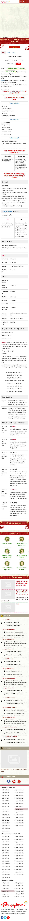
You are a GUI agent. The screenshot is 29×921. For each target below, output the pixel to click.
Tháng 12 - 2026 (20, 896)
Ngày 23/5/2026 (19, 853)
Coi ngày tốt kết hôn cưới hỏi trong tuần (15, 729)
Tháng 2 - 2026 (5, 885)
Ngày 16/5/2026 (6, 877)
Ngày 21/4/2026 (19, 801)
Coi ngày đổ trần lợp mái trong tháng (15, 635)
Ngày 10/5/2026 (6, 861)
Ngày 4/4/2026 (5, 798)
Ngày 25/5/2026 (19, 858)
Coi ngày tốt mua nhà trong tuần (13, 651)
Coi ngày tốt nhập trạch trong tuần (14, 680)
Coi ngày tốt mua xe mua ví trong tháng (15, 713)
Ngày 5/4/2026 (5, 801)
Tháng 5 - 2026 (5, 894)
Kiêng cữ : (4, 351)
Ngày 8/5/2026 (5, 855)
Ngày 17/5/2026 (19, 836)
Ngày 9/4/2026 (5, 812)
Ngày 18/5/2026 (19, 839)
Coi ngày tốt (5, 37)
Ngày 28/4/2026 (19, 820)
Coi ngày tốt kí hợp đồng (8, 717)
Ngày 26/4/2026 (19, 814)
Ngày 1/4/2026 (5, 790)
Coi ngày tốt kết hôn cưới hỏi (9, 727)
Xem (18, 63)
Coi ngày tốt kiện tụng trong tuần (14, 671)
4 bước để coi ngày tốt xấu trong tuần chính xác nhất (22, 583)
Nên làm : (4, 342)
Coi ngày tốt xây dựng (8, 639)
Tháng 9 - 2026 (19, 888)
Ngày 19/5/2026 (19, 842)
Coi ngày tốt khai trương (8, 697)
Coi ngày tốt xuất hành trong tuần (14, 690)
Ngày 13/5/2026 (6, 869)
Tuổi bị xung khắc (14, 138)
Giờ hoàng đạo (14, 119)
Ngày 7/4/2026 (5, 806)
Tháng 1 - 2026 (5, 883)
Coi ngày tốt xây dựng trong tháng (14, 645)
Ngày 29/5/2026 (19, 869)
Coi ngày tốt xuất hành (8, 688)
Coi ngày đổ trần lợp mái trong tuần (14, 632)
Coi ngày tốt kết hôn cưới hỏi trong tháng (16, 732)
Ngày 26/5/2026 (19, 861)
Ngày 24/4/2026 (19, 809)
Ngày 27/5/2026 (19, 863)
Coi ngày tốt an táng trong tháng (13, 664)
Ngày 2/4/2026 (5, 792)
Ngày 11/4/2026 (6, 817)
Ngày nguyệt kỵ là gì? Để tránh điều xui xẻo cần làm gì (22, 593)
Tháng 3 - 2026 (5, 888)
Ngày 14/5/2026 (6, 872)
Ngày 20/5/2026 (19, 844)
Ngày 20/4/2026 (19, 798)
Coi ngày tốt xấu (7, 211)
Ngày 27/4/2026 (19, 817)
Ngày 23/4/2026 (19, 806)
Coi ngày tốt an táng (14, 37)
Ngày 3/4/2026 (5, 795)
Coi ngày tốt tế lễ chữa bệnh (9, 736)
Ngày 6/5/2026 (5, 850)
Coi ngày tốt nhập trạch (8, 678)
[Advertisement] (14, 20)
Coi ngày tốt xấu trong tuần (12, 622)
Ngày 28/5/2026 (19, 866)
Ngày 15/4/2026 (6, 828)
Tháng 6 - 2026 (5, 896)
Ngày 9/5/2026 (5, 858)
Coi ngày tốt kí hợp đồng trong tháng (15, 723)
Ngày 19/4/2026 (19, 795)
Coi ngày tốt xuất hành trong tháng (14, 693)
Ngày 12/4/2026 (6, 820)
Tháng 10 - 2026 (20, 891)
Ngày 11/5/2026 (6, 863)
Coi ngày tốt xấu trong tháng (12, 625)
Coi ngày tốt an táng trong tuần (13, 661)
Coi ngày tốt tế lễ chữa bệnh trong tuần (15, 742)
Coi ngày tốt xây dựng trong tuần (14, 641)
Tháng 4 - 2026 (5, 891)
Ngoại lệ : (4, 353)
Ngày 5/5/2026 (5, 847)
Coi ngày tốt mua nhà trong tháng (14, 654)
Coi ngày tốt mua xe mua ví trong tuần (15, 710)
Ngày (3, 52)
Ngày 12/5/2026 (6, 866)
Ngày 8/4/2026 (5, 809)
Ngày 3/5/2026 (5, 842)
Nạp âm (3, 80)
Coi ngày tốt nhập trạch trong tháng (14, 684)
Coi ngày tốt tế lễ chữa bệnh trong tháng (15, 739)
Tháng (8, 52)
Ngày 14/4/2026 (6, 825)
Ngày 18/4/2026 (19, 792)
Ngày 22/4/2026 (19, 803)
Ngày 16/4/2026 (6, 831)
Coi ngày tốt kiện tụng (8, 668)
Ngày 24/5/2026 (19, 855)
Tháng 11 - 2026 (20, 893)
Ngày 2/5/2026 (5, 839)
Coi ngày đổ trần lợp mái (8, 629)
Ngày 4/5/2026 (5, 844)
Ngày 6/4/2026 (5, 803)
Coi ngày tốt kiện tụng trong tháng (14, 674)
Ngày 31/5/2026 (19, 874)
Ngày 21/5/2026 (19, 847)
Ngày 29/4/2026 (19, 823)
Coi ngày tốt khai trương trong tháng (14, 703)
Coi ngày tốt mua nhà (7, 649)
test (17, 604)
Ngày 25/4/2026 (19, 812)
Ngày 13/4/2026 (6, 823)
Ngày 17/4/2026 (19, 790)
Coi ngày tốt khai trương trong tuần (14, 700)
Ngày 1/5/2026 (5, 836)
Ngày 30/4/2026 (19, 825)
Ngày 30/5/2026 (19, 872)
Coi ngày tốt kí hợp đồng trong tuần (14, 719)
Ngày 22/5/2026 (19, 850)
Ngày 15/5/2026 (6, 874)
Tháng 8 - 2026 (19, 885)
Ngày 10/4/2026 (6, 814)
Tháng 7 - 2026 (19, 883)
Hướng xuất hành (14, 103)
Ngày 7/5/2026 (5, 853)
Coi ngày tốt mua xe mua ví (9, 707)
